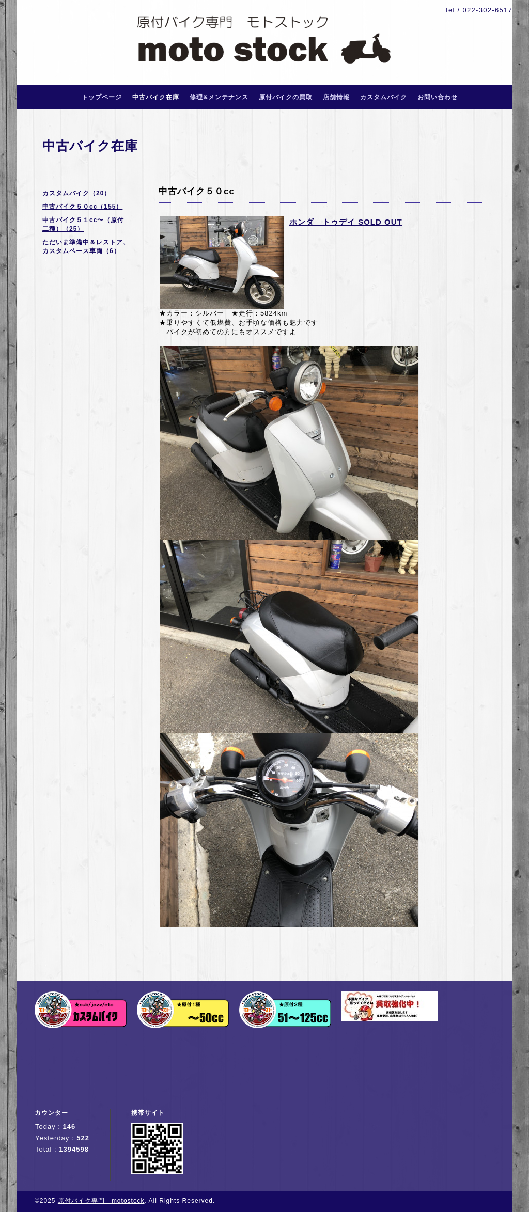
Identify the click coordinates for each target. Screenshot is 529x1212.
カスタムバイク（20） (76, 193)
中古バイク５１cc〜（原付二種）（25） (83, 224)
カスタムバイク (383, 97)
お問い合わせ (437, 97)
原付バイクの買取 (286, 97)
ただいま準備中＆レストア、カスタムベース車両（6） (86, 247)
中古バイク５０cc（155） (82, 206)
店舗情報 (336, 97)
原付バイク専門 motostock (101, 1200)
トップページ (102, 97)
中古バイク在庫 (155, 97)
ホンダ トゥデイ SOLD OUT (345, 221)
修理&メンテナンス (219, 97)
